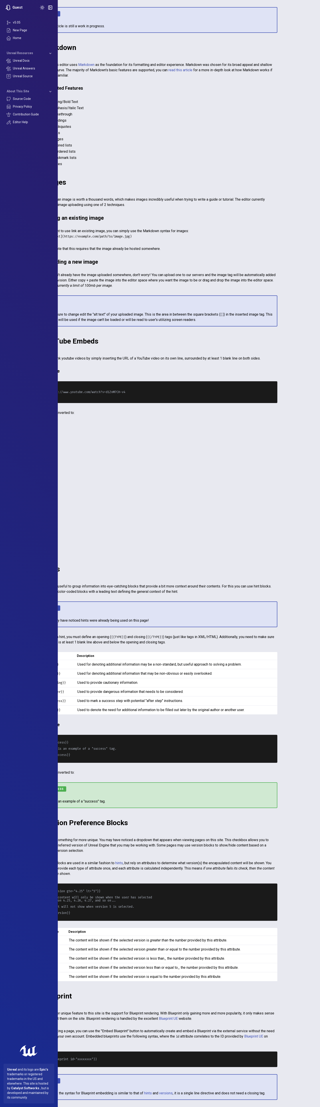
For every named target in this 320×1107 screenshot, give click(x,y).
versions (195, 1093)
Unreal (12, 1069)
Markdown (115, 65)
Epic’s (44, 1069)
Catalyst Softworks (25, 1088)
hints (148, 863)
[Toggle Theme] (42, 8)
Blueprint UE (197, 1018)
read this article (209, 70)
